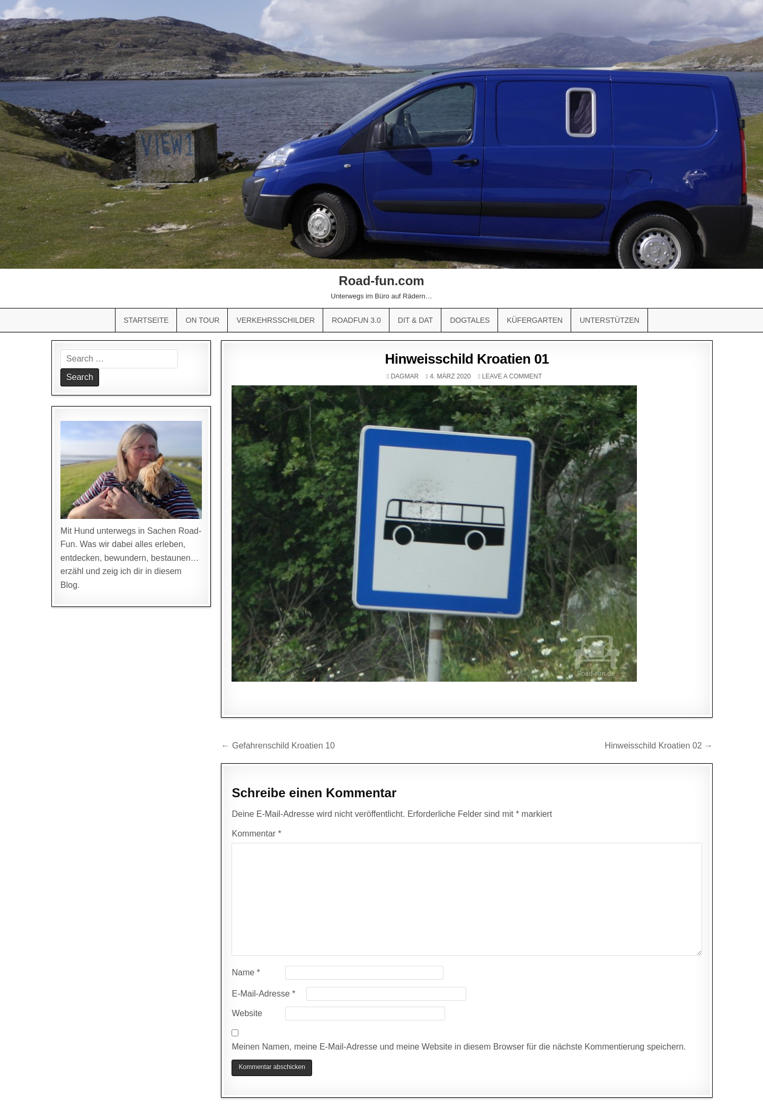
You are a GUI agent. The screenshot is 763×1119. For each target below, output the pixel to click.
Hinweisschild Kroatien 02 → (659, 745)
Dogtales (470, 320)
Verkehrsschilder (275, 320)
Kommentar (256, 833)
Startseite (145, 320)
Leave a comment (512, 376)
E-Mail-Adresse (263, 993)
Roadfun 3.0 (356, 320)
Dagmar (405, 376)
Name (246, 972)
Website (247, 1013)
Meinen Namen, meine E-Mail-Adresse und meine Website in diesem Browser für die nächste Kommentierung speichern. (459, 1046)
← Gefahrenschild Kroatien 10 (277, 745)
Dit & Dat (415, 320)
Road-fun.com (381, 281)
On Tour (202, 320)
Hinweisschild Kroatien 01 (467, 359)
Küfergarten (535, 320)
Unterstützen (610, 320)
